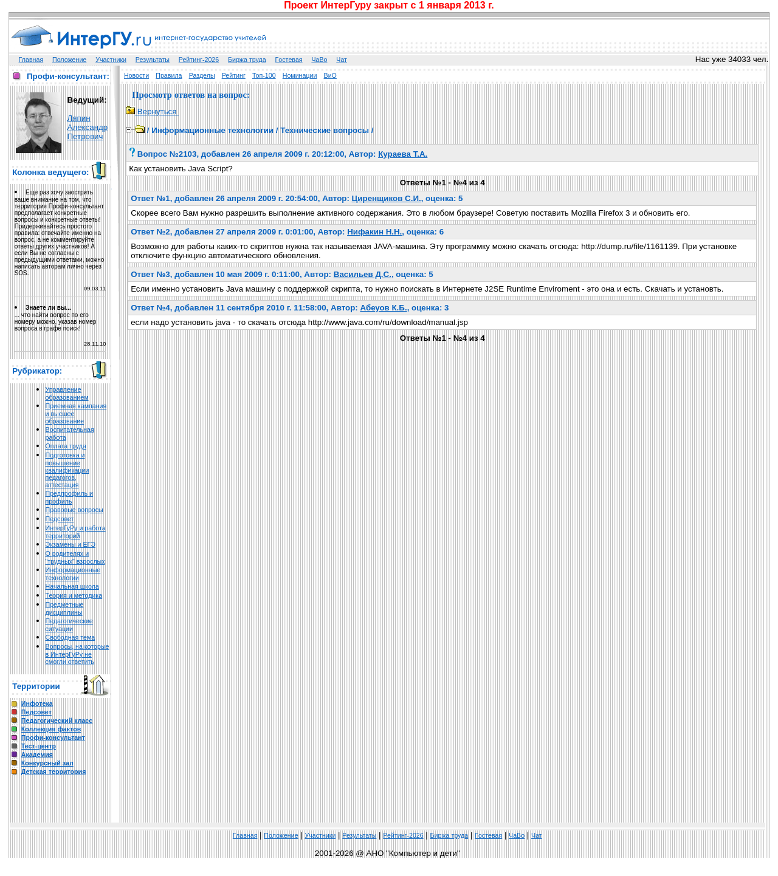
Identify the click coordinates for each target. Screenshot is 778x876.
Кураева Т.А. (402, 154)
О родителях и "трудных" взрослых (75, 557)
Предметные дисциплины (65, 608)
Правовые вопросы (74, 509)
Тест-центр (38, 746)
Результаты (153, 59)
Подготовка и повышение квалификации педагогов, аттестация (67, 469)
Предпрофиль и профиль (70, 497)
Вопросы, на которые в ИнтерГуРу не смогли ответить (77, 654)
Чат (341, 59)
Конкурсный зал (47, 763)
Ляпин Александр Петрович (87, 127)
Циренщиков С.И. (386, 198)
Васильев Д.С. (362, 274)
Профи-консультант (53, 737)
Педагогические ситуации (69, 624)
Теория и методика (74, 595)
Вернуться (152, 111)
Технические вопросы (324, 130)
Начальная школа (72, 586)
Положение (69, 59)
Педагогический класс (56, 720)
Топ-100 (264, 75)
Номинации (300, 75)
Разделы (202, 75)
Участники (110, 59)
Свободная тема (70, 637)
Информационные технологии (73, 573)
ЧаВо (319, 59)
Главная (31, 59)
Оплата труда (66, 446)
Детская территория (53, 771)
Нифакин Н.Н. (374, 231)
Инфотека (37, 703)
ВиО (330, 75)
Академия (37, 754)
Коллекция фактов (51, 729)
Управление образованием (67, 393)
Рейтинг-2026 (199, 59)
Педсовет (60, 518)
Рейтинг (234, 75)
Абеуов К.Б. (383, 307)
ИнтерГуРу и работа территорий (76, 531)
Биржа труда (247, 59)
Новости (136, 75)
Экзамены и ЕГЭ (70, 544)
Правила (169, 75)
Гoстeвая (289, 59)
